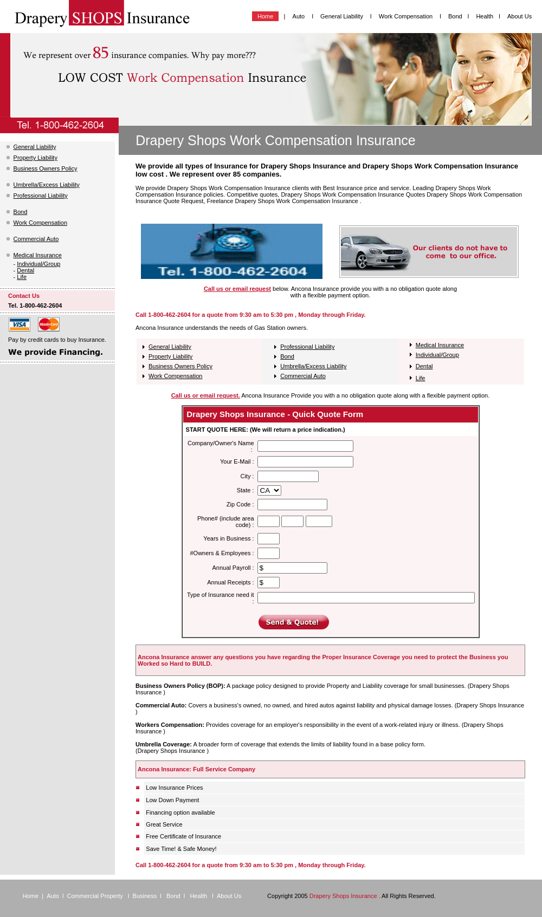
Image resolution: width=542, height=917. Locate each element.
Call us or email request (237, 288)
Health (484, 16)
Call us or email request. (205, 395)
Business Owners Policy (46, 168)
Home (265, 16)
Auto (299, 16)
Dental (25, 270)
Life (22, 277)
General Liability (342, 16)
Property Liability (35, 157)
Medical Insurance (38, 255)
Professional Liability (41, 195)
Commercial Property (96, 896)
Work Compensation (407, 16)
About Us (519, 16)
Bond (455, 16)
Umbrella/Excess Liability (47, 184)
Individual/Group (38, 264)
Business (145, 896)
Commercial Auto (36, 239)
